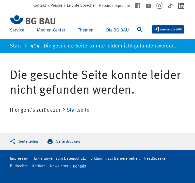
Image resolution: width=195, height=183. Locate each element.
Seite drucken (68, 142)
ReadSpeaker (155, 159)
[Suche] (141, 33)
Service (17, 30)
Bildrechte (19, 166)
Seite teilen (28, 142)
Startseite (78, 110)
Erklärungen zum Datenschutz (60, 159)
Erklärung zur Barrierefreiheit (115, 159)
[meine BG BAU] (168, 29)
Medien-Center (51, 30)
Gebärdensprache (114, 6)
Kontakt (79, 166)
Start (15, 46)
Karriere (38, 166)
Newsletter (59, 166)
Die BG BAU (117, 30)
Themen (85, 30)
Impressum (19, 159)
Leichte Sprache (80, 6)
